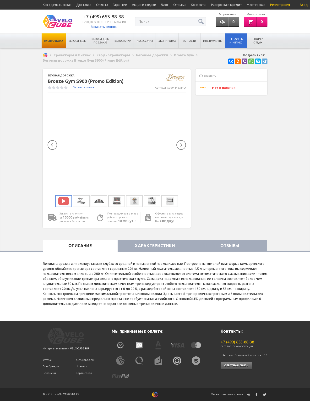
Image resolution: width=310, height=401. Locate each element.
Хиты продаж (85, 359)
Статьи (47, 359)
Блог (165, 5)
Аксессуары (145, 40)
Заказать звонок (104, 27)
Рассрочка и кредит (226, 5)
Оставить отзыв (83, 87)
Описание (80, 245)
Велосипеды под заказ (100, 40)
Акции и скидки (144, 5)
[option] (117, 145)
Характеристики (155, 245)
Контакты (198, 5)
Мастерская (256, 5)
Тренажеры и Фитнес (235, 40)
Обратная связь (236, 365)
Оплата (102, 5)
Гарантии (120, 5)
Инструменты (212, 40)
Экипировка (167, 40)
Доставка (83, 5)
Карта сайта (84, 372)
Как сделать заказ (57, 5)
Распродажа (53, 40)
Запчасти (189, 40)
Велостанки (122, 40)
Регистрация (280, 5)
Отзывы (179, 5)
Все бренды (51, 366)
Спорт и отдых (257, 40)
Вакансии (49, 372)
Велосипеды (77, 40)
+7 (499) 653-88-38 (103, 16)
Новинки (81, 366)
